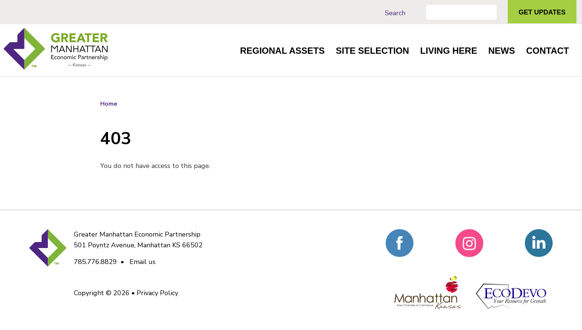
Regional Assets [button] (282, 51)
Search (395, 13)
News (501, 51)
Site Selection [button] (372, 51)
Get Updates (542, 12)
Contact (547, 51)
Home (108, 104)
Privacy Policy (157, 292)
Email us (143, 261)
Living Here (448, 51)
